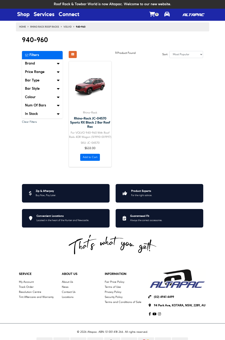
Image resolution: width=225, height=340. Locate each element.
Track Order (26, 287)
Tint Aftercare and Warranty (36, 297)
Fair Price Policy (114, 282)
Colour (42, 97)
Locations (68, 297)
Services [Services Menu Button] (44, 15)
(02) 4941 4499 (164, 297)
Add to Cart (90, 157)
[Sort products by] (186, 54)
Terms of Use (113, 287)
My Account (26, 282)
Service (25, 274)
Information (115, 274)
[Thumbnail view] (73, 54)
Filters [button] (32, 55)
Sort (164, 54)
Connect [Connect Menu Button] (69, 15)
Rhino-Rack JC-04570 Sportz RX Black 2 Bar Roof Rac (90, 122)
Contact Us (69, 292)
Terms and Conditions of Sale (123, 302)
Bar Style (42, 88)
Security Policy (113, 297)
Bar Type (42, 80)
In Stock (42, 114)
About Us (69, 274)
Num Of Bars (42, 105)
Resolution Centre (30, 292)
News (65, 287)
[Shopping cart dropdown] (154, 14)
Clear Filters (29, 122)
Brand (42, 63)
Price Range (42, 72)
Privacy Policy (113, 292)
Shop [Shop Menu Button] (23, 15)
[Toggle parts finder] (167, 14)
